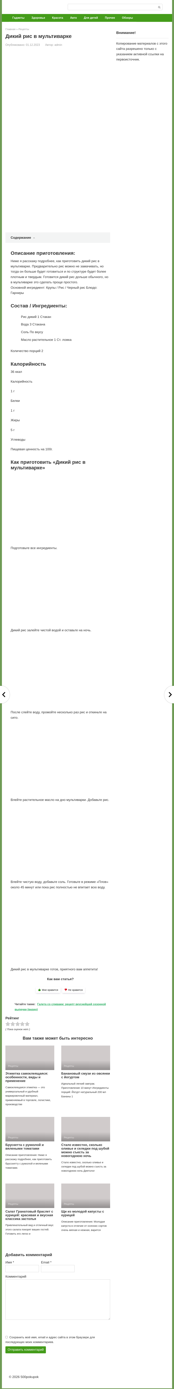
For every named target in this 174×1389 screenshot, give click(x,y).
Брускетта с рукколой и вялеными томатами (24, 1146)
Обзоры (127, 17)
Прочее (110, 17)
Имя (9, 1262)
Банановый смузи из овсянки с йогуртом (85, 1075)
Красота (57, 17)
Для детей (91, 17)
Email (46, 1262)
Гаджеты (18, 17)
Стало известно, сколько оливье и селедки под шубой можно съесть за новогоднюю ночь (85, 1150)
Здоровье (38, 17)
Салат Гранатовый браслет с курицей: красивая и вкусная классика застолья (29, 1215)
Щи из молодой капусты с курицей (82, 1213)
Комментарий (15, 1276)
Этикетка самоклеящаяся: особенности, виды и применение (26, 1077)
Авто (73, 17)
